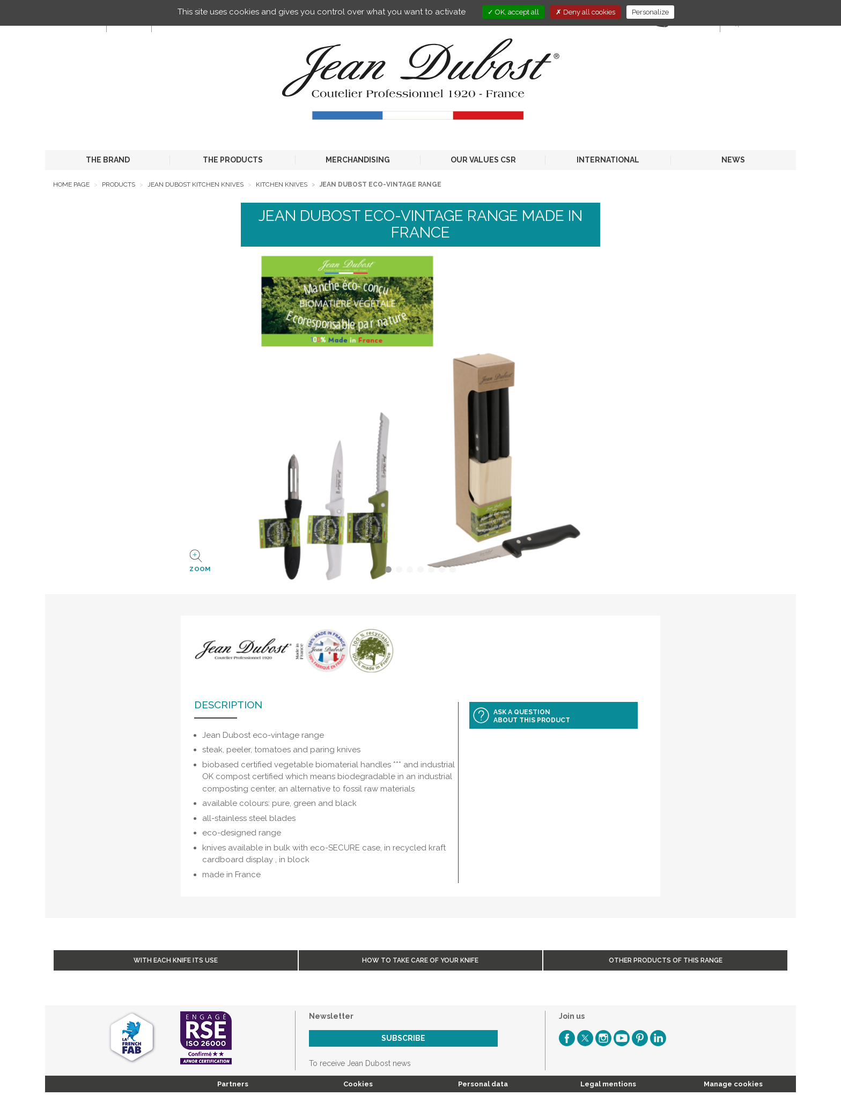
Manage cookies (733, 1084)
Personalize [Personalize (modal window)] (650, 12)
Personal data (483, 1084)
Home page (71, 184)
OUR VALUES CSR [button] (483, 160)
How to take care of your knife (420, 960)
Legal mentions (608, 1084)
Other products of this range (665, 960)
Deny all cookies (585, 12)
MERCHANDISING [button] (358, 160)
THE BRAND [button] (108, 160)
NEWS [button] (733, 160)
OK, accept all (513, 12)
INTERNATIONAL (608, 160)
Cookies (358, 1084)
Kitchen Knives (281, 184)
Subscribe (403, 1038)
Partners (232, 1084)
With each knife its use (176, 960)
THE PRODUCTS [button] (233, 160)
